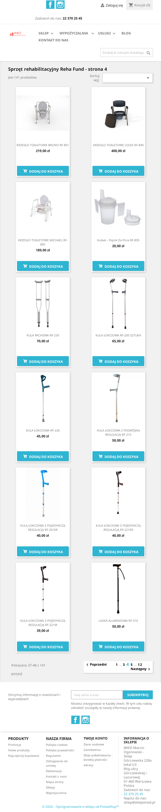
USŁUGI (107, 33)
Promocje (14, 745)
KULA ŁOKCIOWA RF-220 (43, 430)
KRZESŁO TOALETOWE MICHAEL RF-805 (43, 242)
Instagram (60, 4)
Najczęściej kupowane (23, 756)
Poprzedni (96, 664)
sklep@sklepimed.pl (139, 802)
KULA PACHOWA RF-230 (43, 335)
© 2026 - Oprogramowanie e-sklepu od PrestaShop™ (80, 806)
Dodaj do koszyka (43, 171)
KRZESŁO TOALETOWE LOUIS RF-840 (118, 145)
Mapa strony (55, 782)
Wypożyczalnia (56, 793)
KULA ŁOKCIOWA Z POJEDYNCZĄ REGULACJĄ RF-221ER (118, 527)
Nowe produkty (19, 750)
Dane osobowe (94, 744)
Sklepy (50, 787)
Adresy (88, 765)
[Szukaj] (126, 52)
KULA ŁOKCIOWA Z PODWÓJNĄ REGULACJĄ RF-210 (118, 432)
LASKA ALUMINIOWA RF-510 (118, 621)
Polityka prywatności (60, 750)
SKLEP (47, 33)
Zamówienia (92, 750)
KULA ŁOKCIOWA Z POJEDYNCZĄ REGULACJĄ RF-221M (42, 623)
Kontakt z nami (56, 776)
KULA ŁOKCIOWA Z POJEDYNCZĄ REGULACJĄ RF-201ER (42, 527)
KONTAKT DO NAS (53, 40)
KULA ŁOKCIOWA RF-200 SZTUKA (118, 335)
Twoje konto (96, 738)
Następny (141, 669)
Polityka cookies (57, 745)
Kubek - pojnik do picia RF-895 (118, 240)
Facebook (50, 4)
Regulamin (53, 756)
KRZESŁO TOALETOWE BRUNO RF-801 (43, 145)
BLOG (126, 33)
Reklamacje (54, 771)
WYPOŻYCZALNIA (74, 33)
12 (140, 664)
